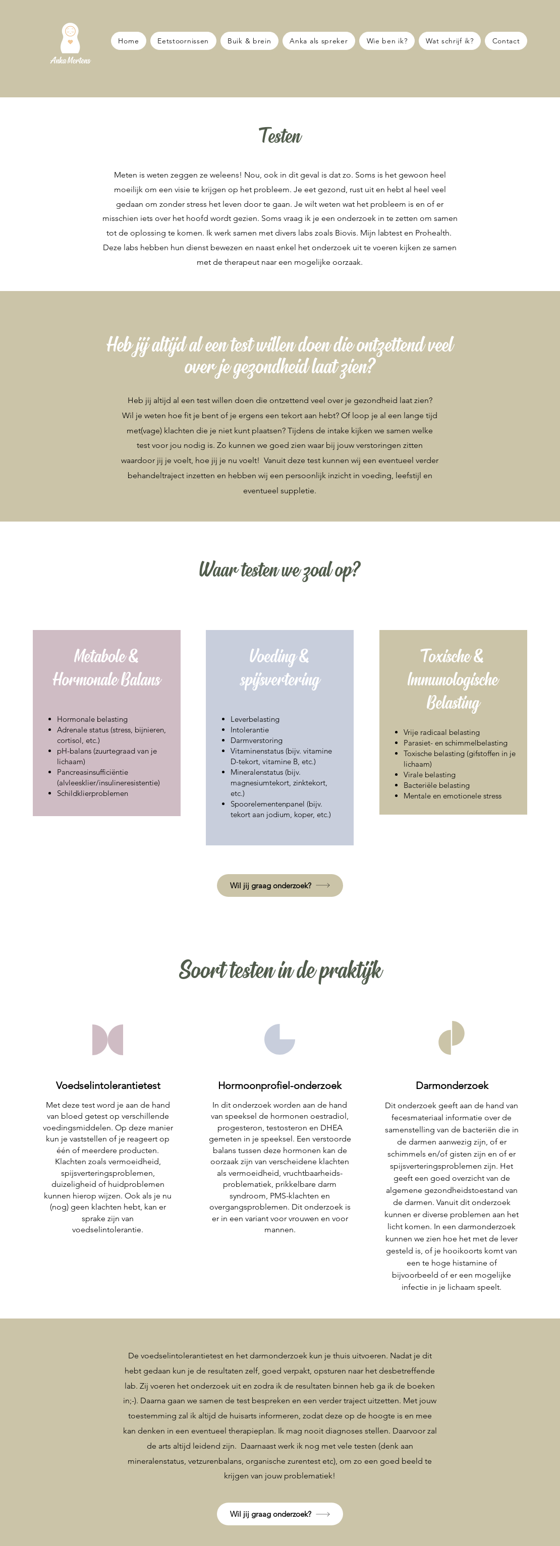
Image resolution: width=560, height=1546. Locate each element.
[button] (280, 885)
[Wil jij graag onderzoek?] (280, 1514)
